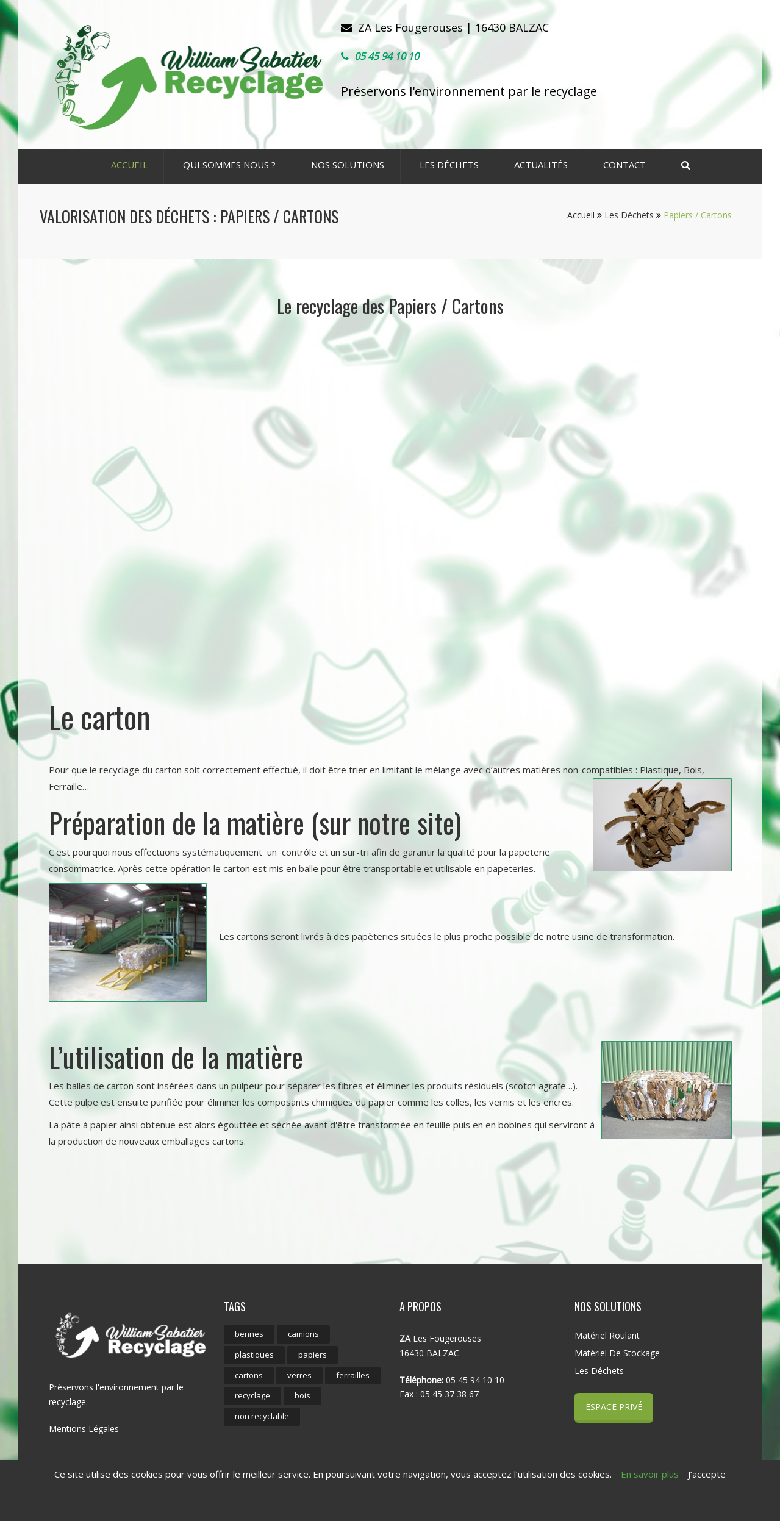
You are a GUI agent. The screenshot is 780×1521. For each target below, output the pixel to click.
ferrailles (353, 1375)
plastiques (254, 1354)
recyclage (252, 1395)
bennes (249, 1333)
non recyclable (262, 1416)
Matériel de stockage (617, 1353)
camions (303, 1333)
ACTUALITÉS (541, 165)
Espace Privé (613, 1406)
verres (299, 1375)
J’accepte (707, 1474)
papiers (312, 1354)
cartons (249, 1375)
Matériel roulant (607, 1335)
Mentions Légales (84, 1428)
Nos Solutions (347, 165)
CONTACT (624, 165)
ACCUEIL (129, 165)
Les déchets (449, 165)
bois (302, 1395)
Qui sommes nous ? (229, 165)
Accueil (584, 215)
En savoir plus (650, 1474)
